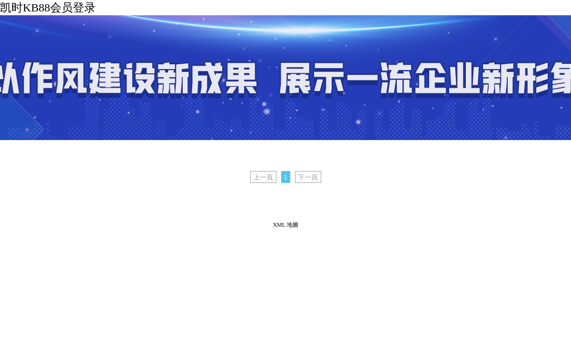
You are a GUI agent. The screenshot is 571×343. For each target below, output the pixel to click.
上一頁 (263, 177)
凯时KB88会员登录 (48, 7)
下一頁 (308, 177)
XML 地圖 (285, 225)
